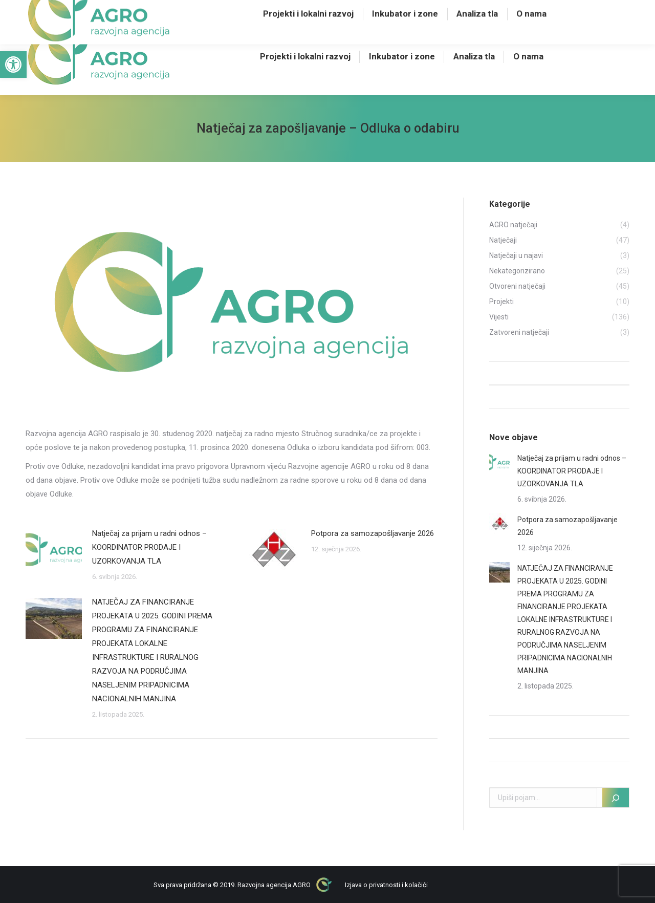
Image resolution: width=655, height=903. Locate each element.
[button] (13, 64)
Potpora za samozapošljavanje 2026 (372, 533)
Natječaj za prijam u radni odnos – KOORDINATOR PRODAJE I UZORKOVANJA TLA (149, 547)
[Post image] (54, 549)
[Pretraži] (615, 797)
